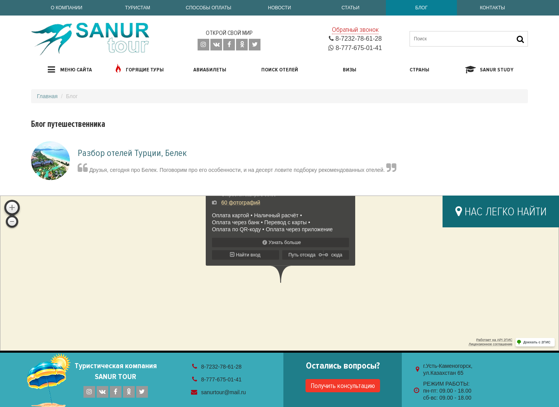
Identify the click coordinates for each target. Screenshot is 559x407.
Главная (47, 96)
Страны (419, 69)
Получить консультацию (343, 385)
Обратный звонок (355, 29)
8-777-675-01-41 (355, 48)
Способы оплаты (208, 7)
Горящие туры (140, 68)
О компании (66, 7)
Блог (421, 7)
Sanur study (489, 69)
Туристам (137, 7)
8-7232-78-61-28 (355, 38)
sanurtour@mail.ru (223, 392)
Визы (349, 69)
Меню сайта (70, 69)
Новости (279, 7)
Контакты (492, 7)
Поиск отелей (279, 69)
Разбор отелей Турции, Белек (132, 153)
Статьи (350, 7)
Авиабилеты (209, 69)
